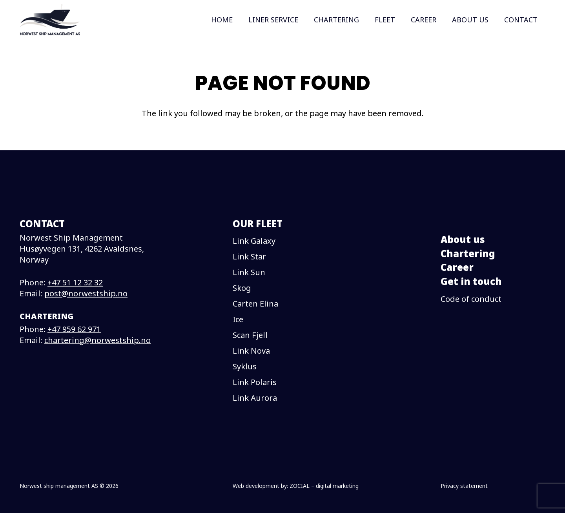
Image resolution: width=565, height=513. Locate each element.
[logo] (50, 19)
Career (457, 267)
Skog (242, 288)
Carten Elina (255, 303)
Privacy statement (464, 485)
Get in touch (471, 281)
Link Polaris (255, 382)
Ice (238, 319)
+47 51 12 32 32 (75, 282)
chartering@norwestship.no (97, 340)
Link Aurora (255, 398)
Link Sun (249, 272)
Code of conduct (471, 299)
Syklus (245, 366)
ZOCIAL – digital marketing (324, 485)
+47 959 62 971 (74, 329)
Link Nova (251, 350)
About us (463, 239)
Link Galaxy (254, 241)
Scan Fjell (250, 335)
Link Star (249, 256)
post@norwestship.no (86, 293)
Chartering (468, 253)
